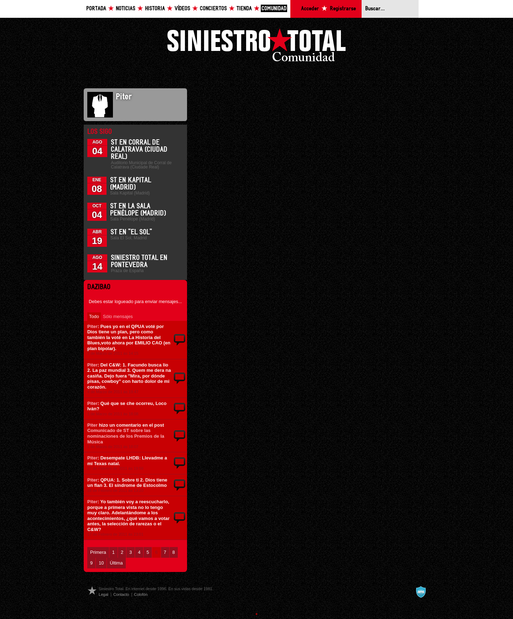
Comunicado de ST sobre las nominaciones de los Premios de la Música (125, 436)
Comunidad (273, 8)
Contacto (121, 594)
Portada (96, 8)
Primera (98, 552)
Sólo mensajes (118, 316)
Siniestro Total (256, 46)
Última (116, 563)
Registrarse (343, 8)
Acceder (310, 8)
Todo (94, 316)
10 (101, 563)
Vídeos (182, 8)
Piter (92, 326)
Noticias (125, 8)
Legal (103, 594)
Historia (155, 8)
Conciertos (213, 8)
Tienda (244, 8)
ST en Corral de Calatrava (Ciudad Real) (139, 149)
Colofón (140, 594)
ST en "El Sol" (131, 232)
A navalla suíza (421, 592)
